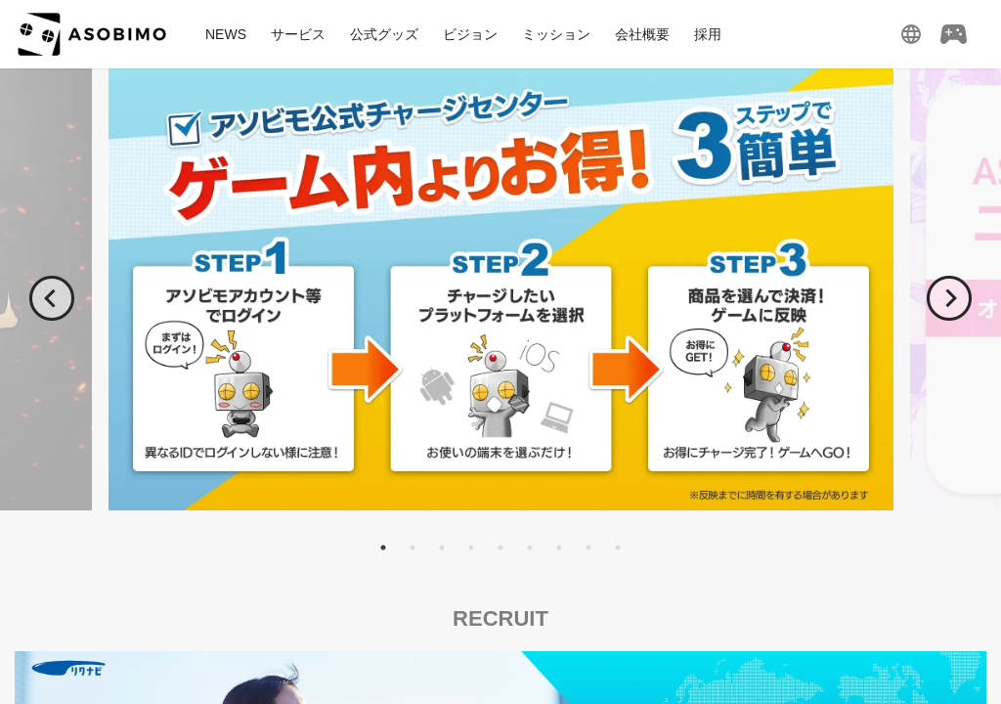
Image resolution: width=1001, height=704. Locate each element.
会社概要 (642, 34)
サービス (298, 34)
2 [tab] (412, 547)
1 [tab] (383, 547)
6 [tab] (530, 547)
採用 (707, 34)
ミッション (556, 34)
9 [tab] (618, 547)
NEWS (225, 34)
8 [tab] (588, 547)
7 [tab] (559, 547)
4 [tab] (471, 547)
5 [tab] (500, 547)
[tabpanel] (500, 289)
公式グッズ (384, 34)
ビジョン (470, 34)
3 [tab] (442, 547)
